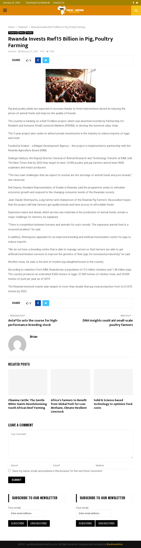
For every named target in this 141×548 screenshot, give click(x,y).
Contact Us (58, 2)
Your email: (14, 507)
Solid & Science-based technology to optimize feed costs (113, 404)
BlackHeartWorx (115, 544)
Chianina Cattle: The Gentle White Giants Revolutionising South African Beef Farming (27, 404)
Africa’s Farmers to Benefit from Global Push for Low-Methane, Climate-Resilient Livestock (69, 406)
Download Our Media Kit (38, 2)
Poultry (29, 33)
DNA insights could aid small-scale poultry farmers (108, 323)
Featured (13, 33)
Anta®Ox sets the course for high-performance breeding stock (33, 323)
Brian (13, 51)
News (21, 33)
